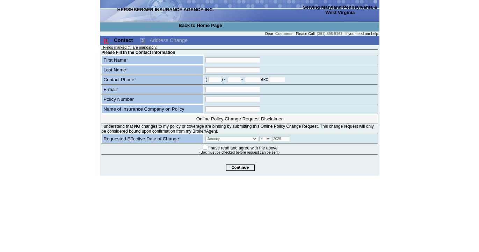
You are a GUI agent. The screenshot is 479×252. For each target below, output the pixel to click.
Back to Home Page (200, 25)
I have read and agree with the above (242, 148)
